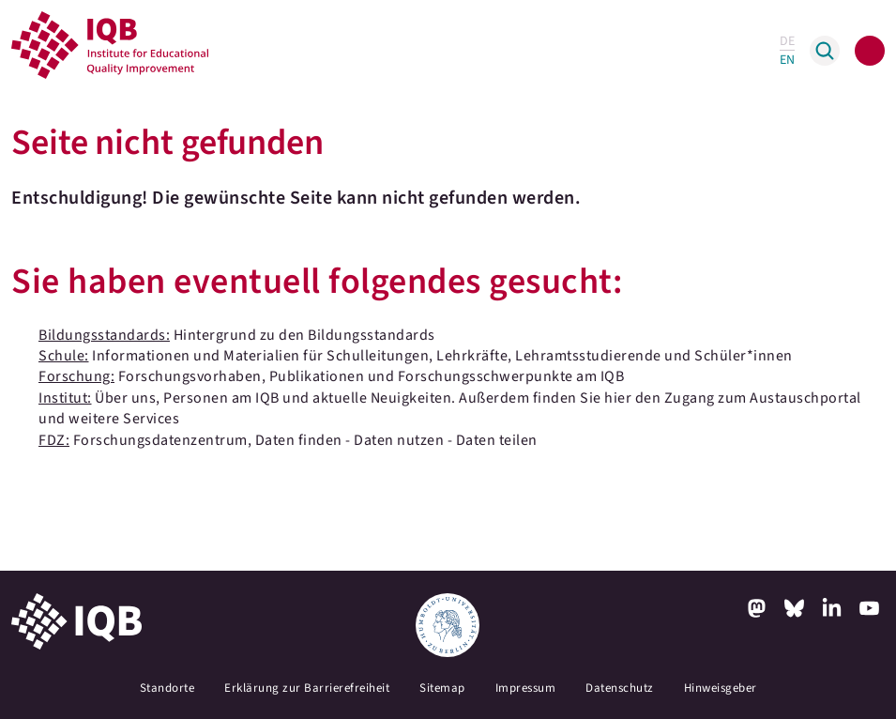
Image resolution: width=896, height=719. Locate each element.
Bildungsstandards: (104, 335)
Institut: (65, 398)
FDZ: (53, 440)
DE (787, 41)
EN (787, 60)
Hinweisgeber (720, 688)
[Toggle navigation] (870, 51)
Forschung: (76, 376)
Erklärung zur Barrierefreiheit (306, 688)
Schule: (63, 355)
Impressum (525, 688)
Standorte (167, 688)
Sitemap (442, 688)
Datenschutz (619, 688)
